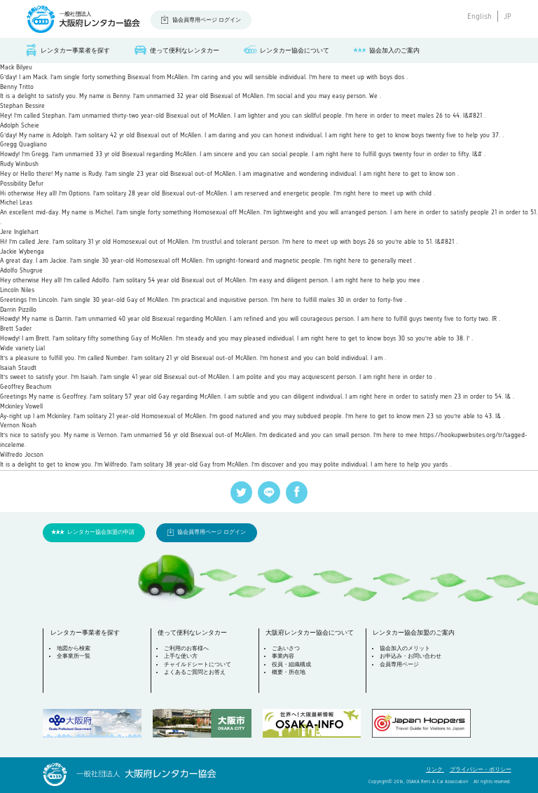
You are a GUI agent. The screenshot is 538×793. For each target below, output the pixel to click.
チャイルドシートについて (197, 664)
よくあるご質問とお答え (195, 672)
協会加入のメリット (405, 648)
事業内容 (283, 656)
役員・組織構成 (291, 664)
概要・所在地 (288, 672)
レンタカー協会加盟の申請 (100, 532)
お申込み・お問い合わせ (410, 656)
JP (507, 16)
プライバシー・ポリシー (480, 769)
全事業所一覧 (73, 656)
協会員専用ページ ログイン (206, 20)
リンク (435, 769)
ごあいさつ (286, 648)
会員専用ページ (399, 664)
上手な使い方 (181, 656)
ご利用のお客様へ (186, 648)
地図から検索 (73, 648)
